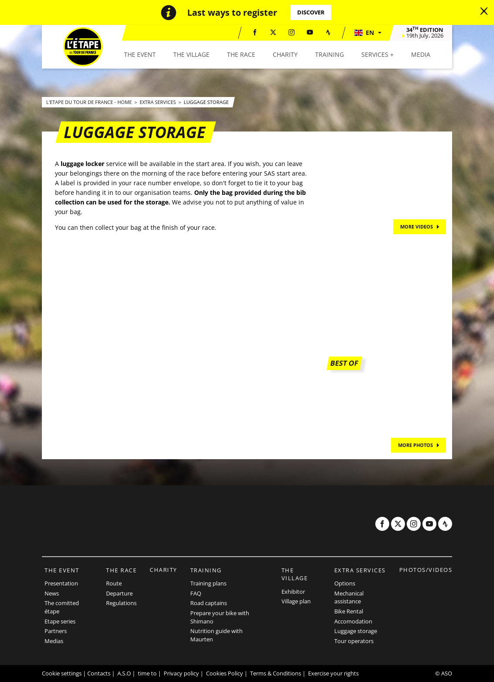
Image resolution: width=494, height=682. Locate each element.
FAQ (195, 593)
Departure (119, 593)
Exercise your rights (333, 673)
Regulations (121, 603)
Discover (311, 12)
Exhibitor (293, 591)
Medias (54, 641)
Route (114, 583)
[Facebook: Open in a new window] (254, 32)
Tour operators (354, 641)
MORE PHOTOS (415, 445)
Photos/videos (426, 570)
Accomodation (353, 621)
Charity (163, 570)
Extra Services (158, 102)
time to (147, 673)
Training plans (208, 583)
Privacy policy (181, 673)
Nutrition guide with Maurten (216, 635)
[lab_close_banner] (484, 11)
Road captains (208, 603)
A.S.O (124, 673)
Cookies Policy (224, 673)
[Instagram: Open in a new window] (291, 32)
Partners (56, 631)
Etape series (60, 621)
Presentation (61, 583)
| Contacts (96, 673)
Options (344, 583)
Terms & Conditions (275, 673)
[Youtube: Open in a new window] (309, 32)
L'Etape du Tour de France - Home (89, 102)
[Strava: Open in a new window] (328, 32)
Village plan (296, 601)
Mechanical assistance (349, 597)
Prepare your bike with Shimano (219, 617)
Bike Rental (348, 611)
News (52, 593)
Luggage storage (206, 102)
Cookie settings (62, 673)
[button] (367, 32)
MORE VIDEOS (416, 226)
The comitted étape (62, 607)
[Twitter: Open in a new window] (273, 32)
